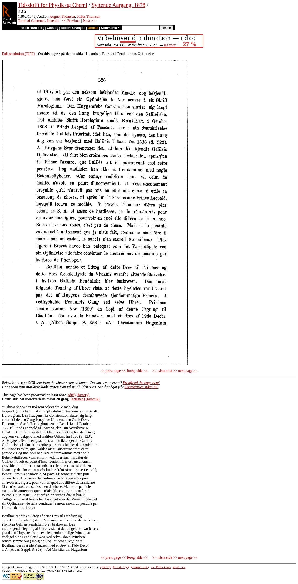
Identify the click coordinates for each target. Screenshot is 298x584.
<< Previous (71, 21)
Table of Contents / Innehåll (38, 21)
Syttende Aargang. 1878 (118, 5)
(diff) (72, 395)
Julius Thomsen (88, 16)
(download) (140, 568)
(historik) (93, 399)
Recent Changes (73, 28)
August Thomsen (62, 16)
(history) (83, 395)
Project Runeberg (31, 28)
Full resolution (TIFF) (18, 54)
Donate (93, 28)
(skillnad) (78, 399)
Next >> (89, 21)
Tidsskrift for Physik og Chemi (52, 5)
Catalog (52, 28)
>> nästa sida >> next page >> (175, 371)
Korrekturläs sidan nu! (142, 387)
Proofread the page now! (141, 383)
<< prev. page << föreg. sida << (124, 371)
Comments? (110, 28)
